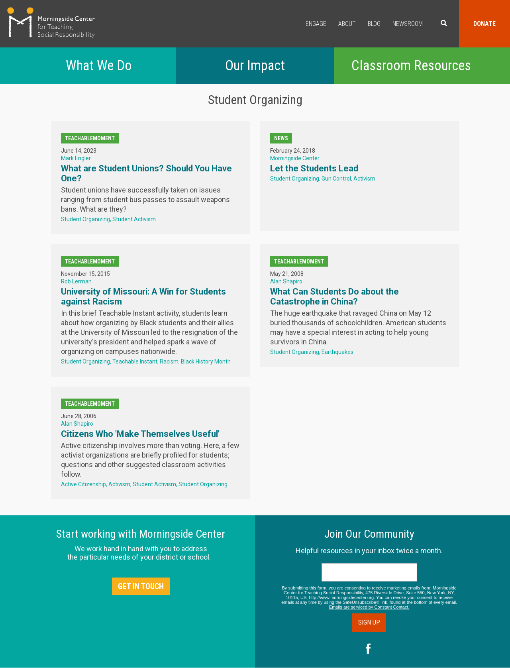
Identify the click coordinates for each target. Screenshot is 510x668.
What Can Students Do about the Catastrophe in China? (334, 296)
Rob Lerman (76, 281)
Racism (169, 361)
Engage (316, 24)
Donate (484, 24)
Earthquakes (337, 352)
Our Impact (255, 65)
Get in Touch (141, 586)
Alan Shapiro (286, 281)
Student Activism (134, 219)
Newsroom (407, 24)
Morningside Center (295, 158)
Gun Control (336, 178)
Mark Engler (76, 158)
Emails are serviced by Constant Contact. (369, 607)
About (347, 24)
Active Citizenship (83, 484)
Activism (364, 178)
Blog (374, 24)
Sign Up (369, 622)
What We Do (99, 65)
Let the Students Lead (314, 168)
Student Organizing (85, 219)
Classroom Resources (411, 65)
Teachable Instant (134, 361)
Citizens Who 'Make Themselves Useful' (140, 434)
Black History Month (206, 361)
